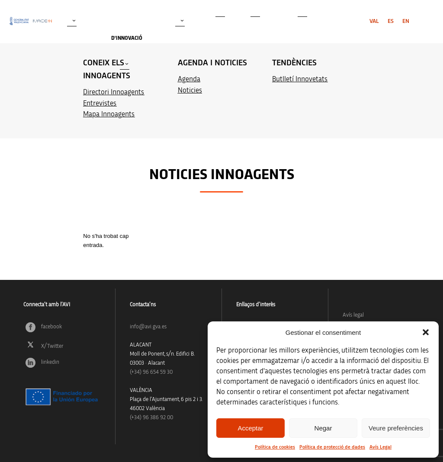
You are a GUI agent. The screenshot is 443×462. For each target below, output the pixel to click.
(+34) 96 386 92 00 (151, 417)
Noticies (190, 90)
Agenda (189, 79)
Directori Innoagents (113, 92)
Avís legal (353, 315)
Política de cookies (275, 446)
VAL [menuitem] (374, 21)
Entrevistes (99, 103)
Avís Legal (380, 446)
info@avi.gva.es (148, 327)
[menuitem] (374, 21)
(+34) (151, 372)
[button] (425, 332)
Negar (323, 428)
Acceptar (250, 428)
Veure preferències (396, 428)
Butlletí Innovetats (299, 79)
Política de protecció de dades (332, 446)
